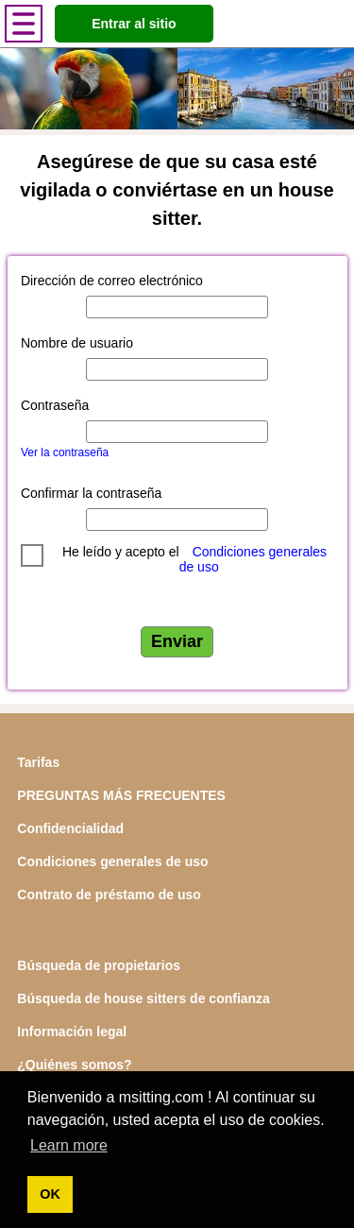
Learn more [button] (69, 1145)
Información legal (71, 1031)
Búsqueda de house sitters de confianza (143, 998)
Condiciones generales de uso (112, 861)
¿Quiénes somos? (74, 1064)
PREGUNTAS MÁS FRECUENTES (121, 795)
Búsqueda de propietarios (98, 965)
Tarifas (38, 762)
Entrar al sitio (134, 23)
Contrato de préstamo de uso (108, 894)
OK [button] (50, 1194)
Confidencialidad (70, 828)
